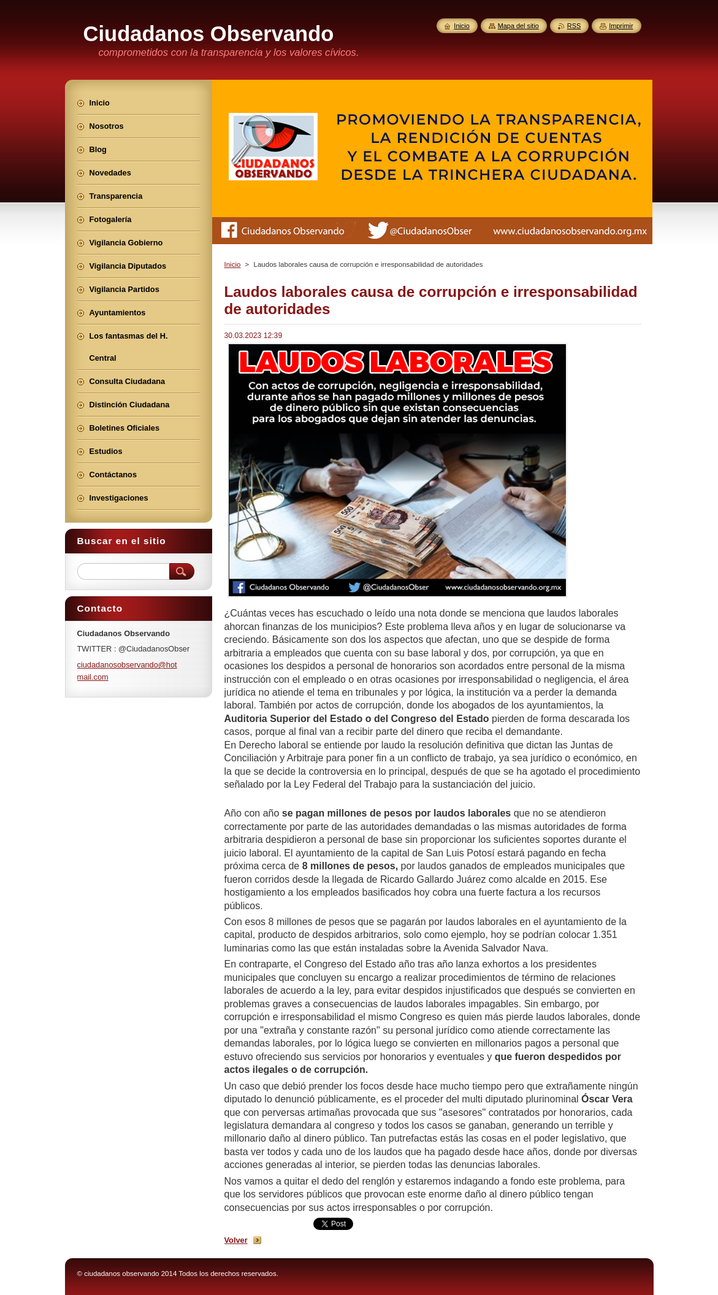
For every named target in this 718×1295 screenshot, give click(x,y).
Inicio (232, 264)
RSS (574, 25)
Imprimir (621, 25)
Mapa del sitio (518, 25)
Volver (236, 1240)
